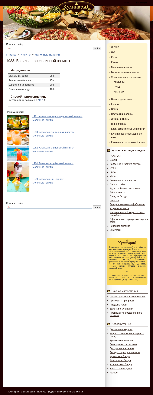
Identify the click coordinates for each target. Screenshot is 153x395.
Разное (114, 372)
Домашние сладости (121, 329)
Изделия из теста (119, 208)
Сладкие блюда (118, 196)
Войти (127, 3)
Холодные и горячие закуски (125, 164)
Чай (113, 52)
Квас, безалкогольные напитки (128, 129)
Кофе (114, 57)
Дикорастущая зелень (122, 348)
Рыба (113, 172)
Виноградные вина (121, 99)
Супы (113, 168)
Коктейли (119, 91)
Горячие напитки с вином (125, 72)
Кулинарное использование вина (126, 135)
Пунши (117, 86)
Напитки (114, 46)
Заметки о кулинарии (121, 308)
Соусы (113, 160)
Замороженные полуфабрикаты (127, 204)
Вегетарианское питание (123, 344)
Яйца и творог (117, 192)
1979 (41, 100)
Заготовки (115, 230)
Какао (114, 62)
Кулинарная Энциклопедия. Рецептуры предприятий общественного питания (45, 392)
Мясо (112, 176)
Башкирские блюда (120, 360)
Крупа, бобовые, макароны (125, 188)
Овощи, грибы (117, 184)
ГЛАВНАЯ (115, 156)
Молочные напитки (121, 67)
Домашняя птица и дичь (123, 180)
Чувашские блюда (120, 356)
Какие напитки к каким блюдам (128, 142)
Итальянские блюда (121, 364)
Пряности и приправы (122, 300)
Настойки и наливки (122, 114)
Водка (114, 109)
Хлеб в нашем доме (121, 368)
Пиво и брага (118, 124)
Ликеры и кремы (120, 119)
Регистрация (141, 3)
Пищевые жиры (118, 304)
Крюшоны (119, 82)
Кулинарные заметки (121, 340)
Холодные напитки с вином (126, 77)
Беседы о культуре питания (125, 352)
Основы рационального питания (127, 296)
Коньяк (115, 104)
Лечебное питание (120, 226)
